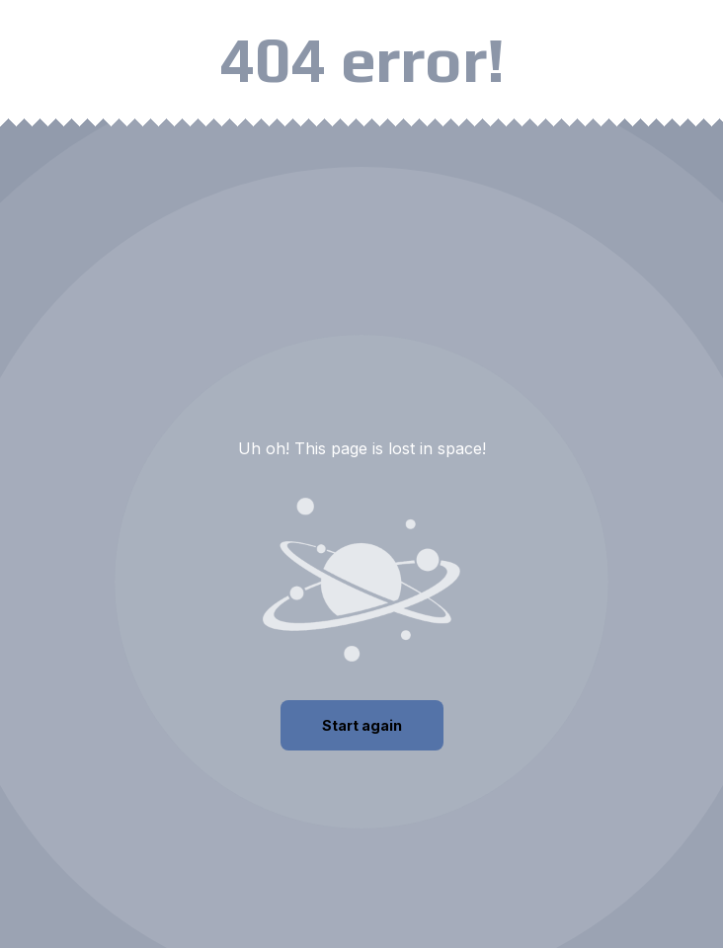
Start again (362, 725)
